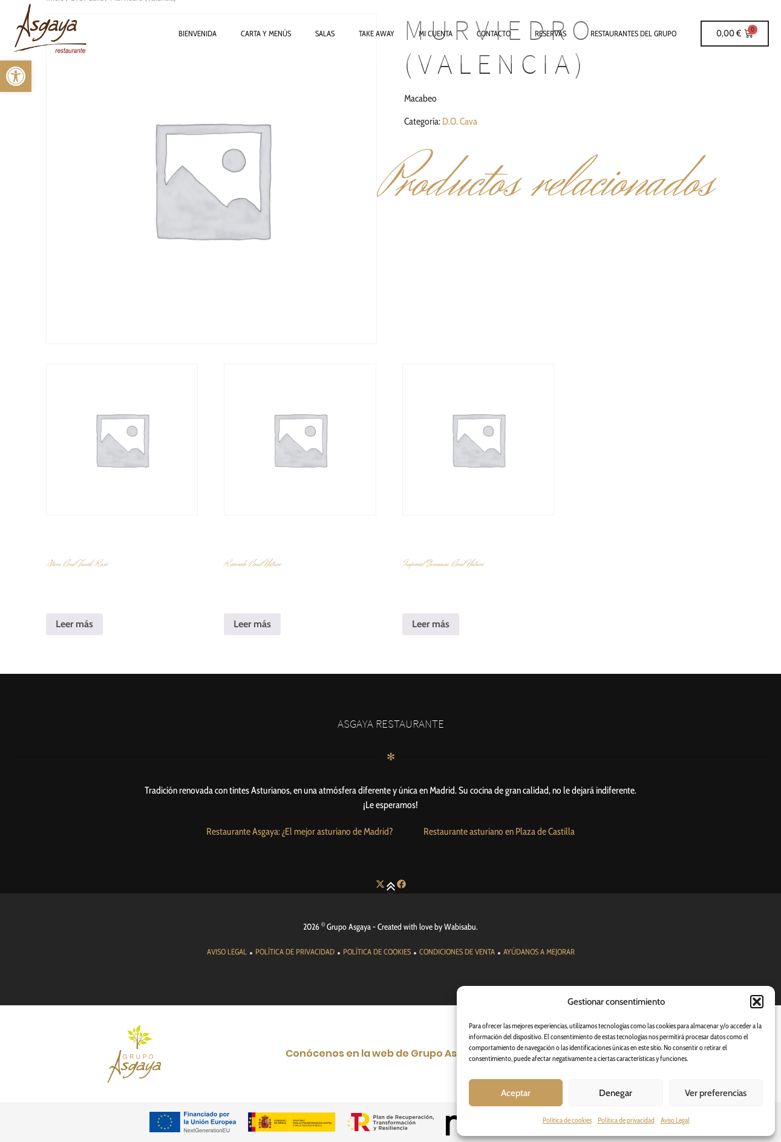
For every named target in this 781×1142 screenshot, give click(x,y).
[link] (15, 76)
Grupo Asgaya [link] (349, 926)
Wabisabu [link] (460, 926)
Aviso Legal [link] (675, 1119)
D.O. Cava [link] (459, 121)
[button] (757, 1002)
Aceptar (516, 1093)
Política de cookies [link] (567, 1119)
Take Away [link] (376, 33)
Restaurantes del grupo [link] (633, 33)
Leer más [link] (74, 624)
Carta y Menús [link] (266, 33)
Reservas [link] (550, 33)
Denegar (615, 1093)
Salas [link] (325, 33)
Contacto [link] (494, 33)
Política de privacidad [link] (626, 1119)
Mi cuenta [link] (436, 33)
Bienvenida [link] (197, 33)
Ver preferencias (716, 1093)
